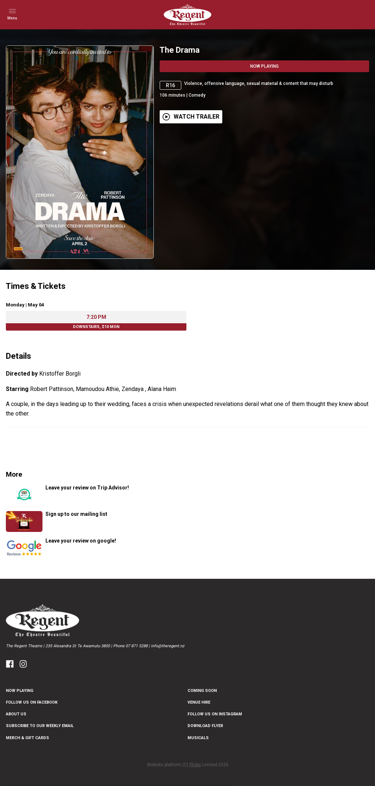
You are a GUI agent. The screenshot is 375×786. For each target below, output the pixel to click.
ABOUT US (16, 714)
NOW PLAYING (19, 690)
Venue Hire (199, 702)
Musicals (198, 737)
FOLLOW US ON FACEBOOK (31, 702)
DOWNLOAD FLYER (205, 725)
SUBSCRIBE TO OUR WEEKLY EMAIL (40, 725)
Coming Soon (202, 690)
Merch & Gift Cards (27, 737)
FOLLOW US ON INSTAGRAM (215, 714)
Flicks (195, 764)
